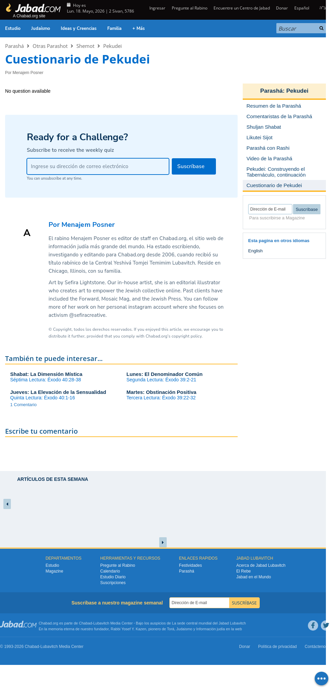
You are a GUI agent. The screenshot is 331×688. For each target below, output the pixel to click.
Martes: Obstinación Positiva (162, 392)
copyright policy (187, 336)
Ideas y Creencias (78, 28)
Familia (114, 28)
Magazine (54, 571)
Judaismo (184, 629)
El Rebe (243, 571)
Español (301, 8)
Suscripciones (113, 582)
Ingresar (156, 8)
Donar (282, 8)
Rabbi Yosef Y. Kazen (128, 629)
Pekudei (112, 45)
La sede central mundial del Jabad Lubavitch (209, 623)
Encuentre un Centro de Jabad (242, 8)
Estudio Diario (113, 577)
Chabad (85, 623)
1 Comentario (23, 404)
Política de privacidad (277, 646)
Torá (170, 629)
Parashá (14, 45)
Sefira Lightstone (85, 282)
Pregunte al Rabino (189, 8)
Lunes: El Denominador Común (165, 374)
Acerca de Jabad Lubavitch (261, 565)
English (255, 250)
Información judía (211, 629)
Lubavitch (101, 623)
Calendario (110, 571)
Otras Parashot (50, 45)
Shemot (85, 45)
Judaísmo (40, 28)
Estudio (12, 28)
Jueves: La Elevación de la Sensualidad (58, 392)
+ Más (138, 28)
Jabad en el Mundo (253, 577)
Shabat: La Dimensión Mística (46, 374)
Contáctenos (316, 646)
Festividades (190, 565)
